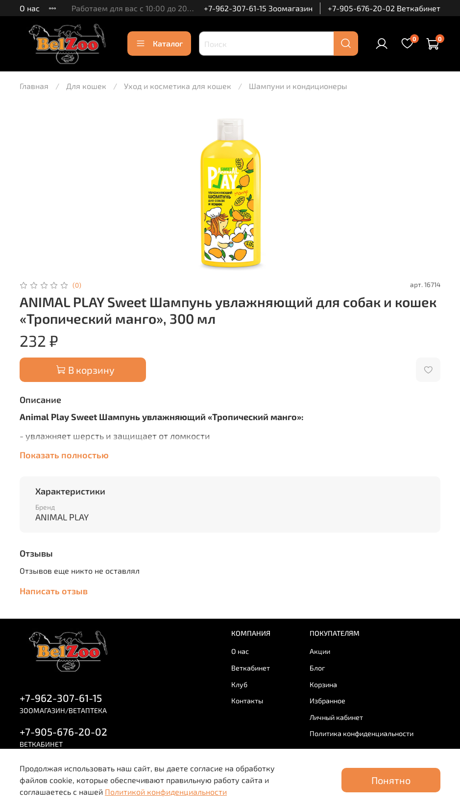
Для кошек (86, 85)
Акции (320, 651)
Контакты (247, 700)
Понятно (391, 780)
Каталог (159, 43)
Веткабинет (250, 668)
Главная (34, 85)
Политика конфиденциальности (361, 733)
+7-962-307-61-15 (61, 698)
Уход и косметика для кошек (177, 85)
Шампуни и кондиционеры (298, 85)
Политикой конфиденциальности (166, 791)
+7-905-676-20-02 (63, 731)
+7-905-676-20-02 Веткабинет (384, 8)
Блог (317, 668)
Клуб (239, 684)
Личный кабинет (336, 717)
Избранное (327, 700)
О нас (30, 8)
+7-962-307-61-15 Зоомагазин (258, 8)
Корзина (323, 684)
